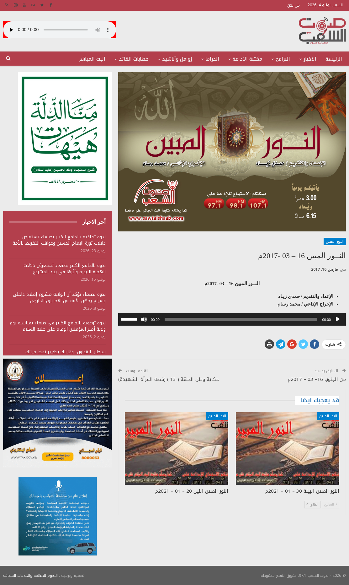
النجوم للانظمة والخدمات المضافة (30, 575)
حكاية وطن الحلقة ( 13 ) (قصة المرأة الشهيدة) (168, 379)
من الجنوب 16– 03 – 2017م (317, 379)
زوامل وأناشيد (177, 59)
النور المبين (335, 241)
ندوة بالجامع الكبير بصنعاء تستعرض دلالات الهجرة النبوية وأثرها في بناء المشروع (65, 268)
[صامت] (144, 319)
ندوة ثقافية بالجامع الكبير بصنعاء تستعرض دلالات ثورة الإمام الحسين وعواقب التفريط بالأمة (59, 240)
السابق (330, 504)
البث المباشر (92, 59)
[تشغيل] (338, 319)
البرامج (283, 59)
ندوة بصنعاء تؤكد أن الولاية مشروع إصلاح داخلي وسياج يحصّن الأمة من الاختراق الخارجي (59, 297)
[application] (232, 319)
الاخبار (310, 59)
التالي (312, 504)
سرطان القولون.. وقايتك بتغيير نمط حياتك (65, 352)
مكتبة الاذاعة (247, 59)
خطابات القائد (134, 59)
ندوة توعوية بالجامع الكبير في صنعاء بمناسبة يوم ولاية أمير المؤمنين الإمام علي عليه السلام (58, 326)
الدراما (212, 59)
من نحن (293, 5)
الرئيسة (333, 59)
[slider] (241, 319)
